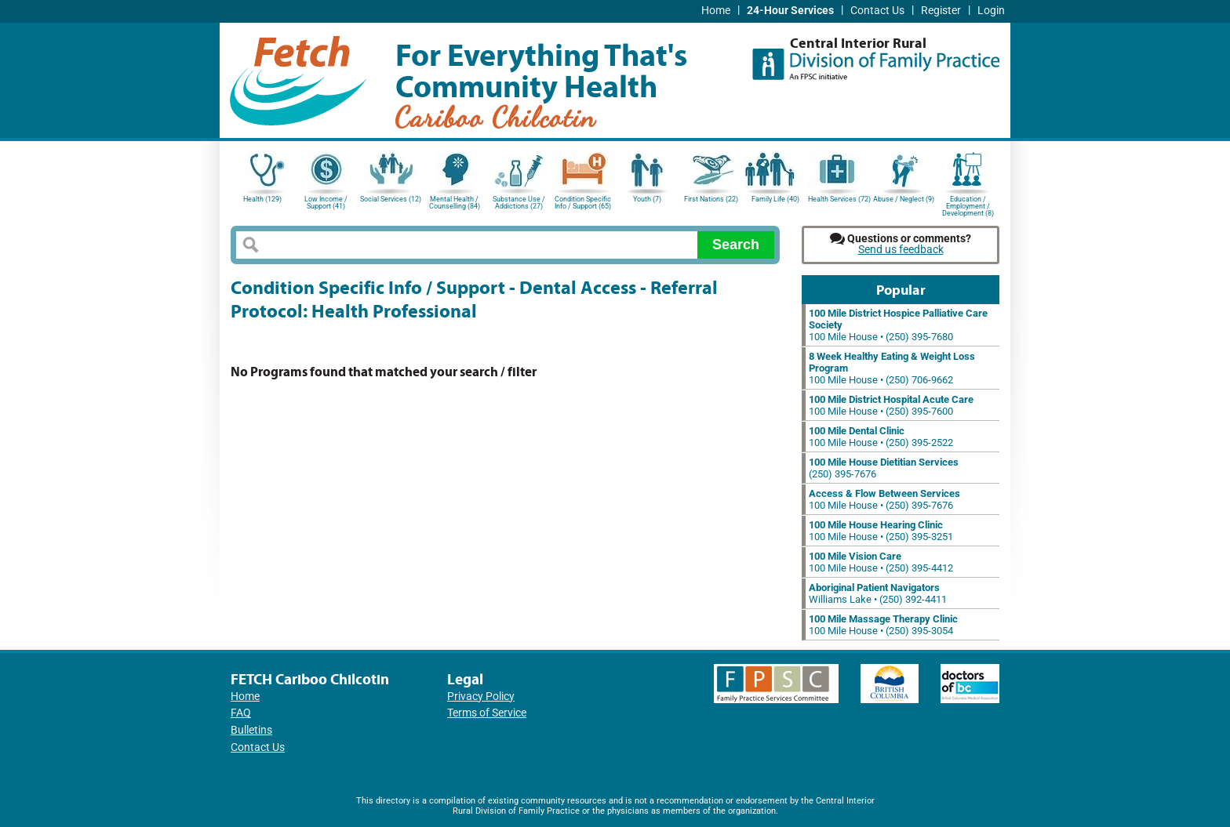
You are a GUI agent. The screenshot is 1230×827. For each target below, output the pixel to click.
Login (991, 10)
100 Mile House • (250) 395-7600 (891, 405)
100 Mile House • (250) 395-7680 (898, 325)
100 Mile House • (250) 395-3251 (881, 530)
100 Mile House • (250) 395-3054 (883, 625)
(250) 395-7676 (884, 468)
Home (715, 10)
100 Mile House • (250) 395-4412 (881, 562)
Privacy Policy (481, 696)
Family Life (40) (775, 199)
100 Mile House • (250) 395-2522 (881, 436)
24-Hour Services (790, 10)
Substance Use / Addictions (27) (519, 202)
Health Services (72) (839, 199)
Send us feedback (901, 249)
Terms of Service (486, 713)
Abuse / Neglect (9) (903, 199)
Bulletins (251, 730)
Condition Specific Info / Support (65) (583, 202)
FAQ (241, 713)
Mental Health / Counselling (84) (454, 202)
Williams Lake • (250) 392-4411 (878, 593)
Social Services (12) (390, 199)
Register (941, 10)
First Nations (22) (711, 199)
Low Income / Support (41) (326, 202)
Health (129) (262, 199)
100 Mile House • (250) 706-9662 (892, 368)
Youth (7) (647, 199)
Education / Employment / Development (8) (968, 205)
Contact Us (877, 10)
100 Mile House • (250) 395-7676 (884, 499)
